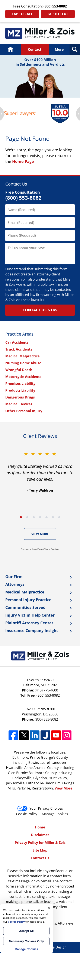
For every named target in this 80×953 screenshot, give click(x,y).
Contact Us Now (40, 309)
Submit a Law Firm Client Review (40, 549)
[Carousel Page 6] (53, 517)
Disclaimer (40, 835)
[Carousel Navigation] (40, 517)
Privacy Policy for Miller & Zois (40, 842)
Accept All (26, 931)
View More (40, 534)
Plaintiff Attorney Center (29, 622)
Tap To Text (57, 14)
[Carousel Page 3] (34, 517)
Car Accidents (16, 342)
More (59, 49)
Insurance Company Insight (31, 630)
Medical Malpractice (22, 356)
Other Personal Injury (23, 411)
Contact (34, 49)
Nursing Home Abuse (23, 363)
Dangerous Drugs (20, 397)
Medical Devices (18, 404)
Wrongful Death (18, 369)
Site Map (40, 850)
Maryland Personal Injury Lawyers (40, 33)
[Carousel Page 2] (27, 517)
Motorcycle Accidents (23, 376)
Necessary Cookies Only (26, 941)
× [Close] (49, 908)
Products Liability (20, 390)
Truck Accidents (18, 349)
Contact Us (40, 858)
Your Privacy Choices (40, 808)
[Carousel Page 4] (40, 517)
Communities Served (25, 607)
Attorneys (14, 584)
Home (10, 49)
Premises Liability (20, 383)
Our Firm (14, 576)
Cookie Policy (26, 814)
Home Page (23, 161)
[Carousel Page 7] (59, 517)
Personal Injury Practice (28, 599)
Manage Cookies (55, 814)
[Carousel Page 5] (46, 517)
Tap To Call (22, 14)
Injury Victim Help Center (30, 615)
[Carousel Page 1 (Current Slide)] (21, 517)
